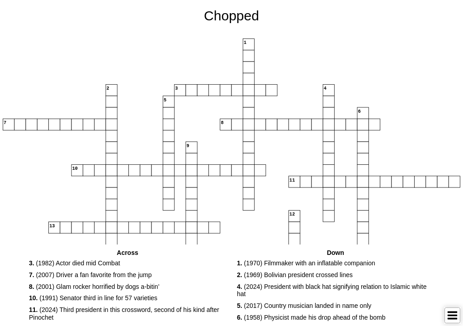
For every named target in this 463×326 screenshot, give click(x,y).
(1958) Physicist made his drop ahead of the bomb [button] (311, 317)
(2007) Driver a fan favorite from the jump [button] (90, 274)
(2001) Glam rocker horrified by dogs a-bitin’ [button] (94, 286)
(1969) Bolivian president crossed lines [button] (295, 274)
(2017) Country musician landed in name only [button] (304, 305)
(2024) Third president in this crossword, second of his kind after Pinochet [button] (124, 313)
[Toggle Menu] (452, 315)
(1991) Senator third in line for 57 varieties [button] (93, 298)
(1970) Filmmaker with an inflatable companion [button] (306, 263)
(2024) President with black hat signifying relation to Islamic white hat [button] (331, 290)
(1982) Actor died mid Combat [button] (74, 263)
